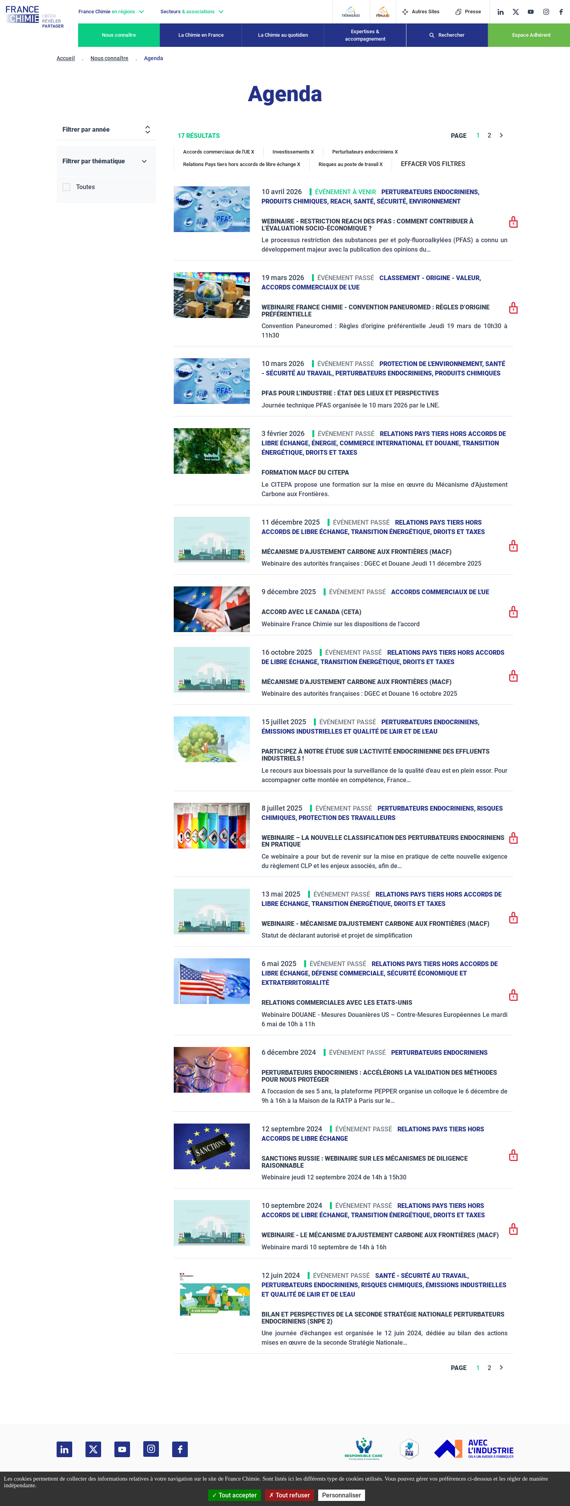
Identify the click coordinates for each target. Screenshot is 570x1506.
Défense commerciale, (349, 973)
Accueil (66, 58)
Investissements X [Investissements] (293, 152)
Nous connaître (119, 35)
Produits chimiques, (296, 201)
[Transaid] (350, 11)
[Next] (501, 135)
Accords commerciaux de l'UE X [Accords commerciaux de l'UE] (218, 152)
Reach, (342, 201)
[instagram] (549, 11)
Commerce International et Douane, (401, 443)
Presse (468, 11)
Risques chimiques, (393, 1285)
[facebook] (564, 12)
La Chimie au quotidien (283, 35)
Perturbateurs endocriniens (439, 1052)
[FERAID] (383, 11)
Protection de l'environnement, (432, 364)
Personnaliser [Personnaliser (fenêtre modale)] (341, 1495)
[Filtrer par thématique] (106, 161)
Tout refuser (289, 1495)
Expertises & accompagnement (365, 35)
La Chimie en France (201, 35)
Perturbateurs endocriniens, (430, 192)
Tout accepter (234, 1495)
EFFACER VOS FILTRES (433, 164)
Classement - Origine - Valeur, (430, 278)
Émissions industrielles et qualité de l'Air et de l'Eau (350, 731)
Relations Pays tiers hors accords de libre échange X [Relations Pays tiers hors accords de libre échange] (241, 164)
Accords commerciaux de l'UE (311, 287)
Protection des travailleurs (347, 818)
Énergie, (326, 443)
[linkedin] (500, 12)
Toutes (85, 187)
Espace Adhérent (531, 35)
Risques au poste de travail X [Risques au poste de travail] (351, 164)
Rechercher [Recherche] (451, 35)
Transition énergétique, (392, 532)
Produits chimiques (468, 373)
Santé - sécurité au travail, (422, 1275)
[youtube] (533, 12)
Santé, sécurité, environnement (407, 201)
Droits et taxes (331, 452)
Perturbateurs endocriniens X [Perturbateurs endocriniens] (365, 152)
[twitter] (518, 12)
